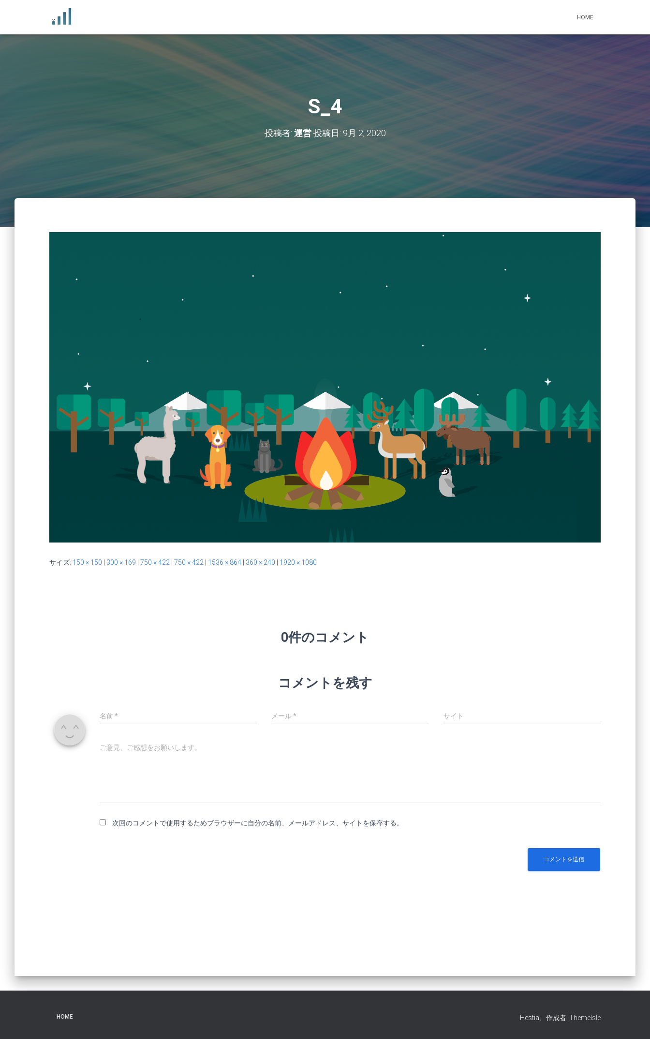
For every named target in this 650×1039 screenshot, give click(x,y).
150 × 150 (87, 562)
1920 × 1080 (298, 562)
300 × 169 (121, 562)
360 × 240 (260, 562)
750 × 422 (155, 562)
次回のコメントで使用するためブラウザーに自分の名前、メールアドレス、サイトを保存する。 (257, 823)
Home (585, 17)
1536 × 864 (224, 562)
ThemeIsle (585, 1018)
